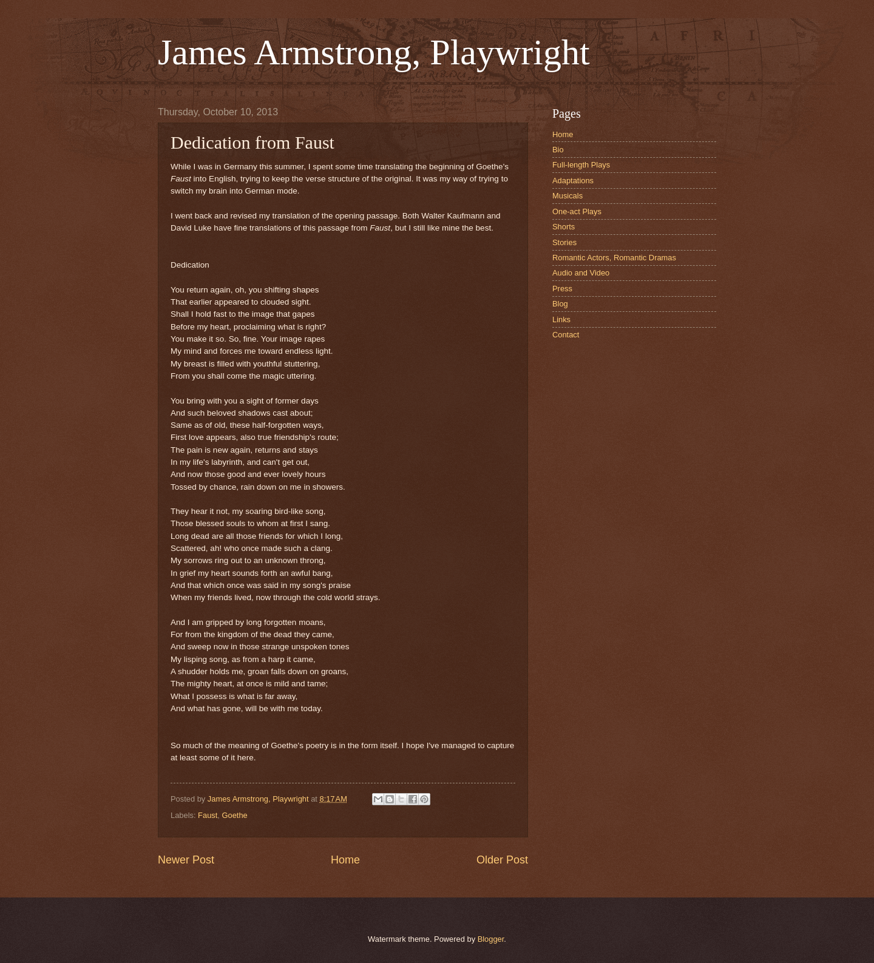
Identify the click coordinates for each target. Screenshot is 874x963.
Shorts (563, 226)
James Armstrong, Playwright (374, 52)
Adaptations (573, 180)
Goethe (234, 815)
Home (345, 860)
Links (561, 319)
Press (562, 288)
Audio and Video (580, 272)
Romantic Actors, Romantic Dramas (614, 257)
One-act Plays (576, 211)
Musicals (567, 195)
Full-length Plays (581, 164)
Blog (560, 303)
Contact (565, 334)
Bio (558, 149)
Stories (564, 242)
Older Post (502, 860)
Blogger (491, 939)
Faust (207, 815)
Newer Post (186, 860)
